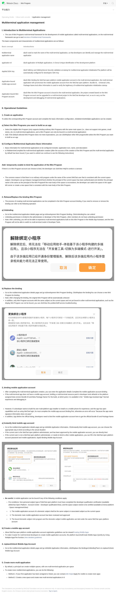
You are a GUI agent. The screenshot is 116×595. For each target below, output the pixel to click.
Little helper (69, 574)
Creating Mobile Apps (81, 532)
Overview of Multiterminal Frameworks (37, 37)
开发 (104, 3)
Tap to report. (53, 591)
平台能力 (6, 10)
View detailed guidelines (33, 537)
